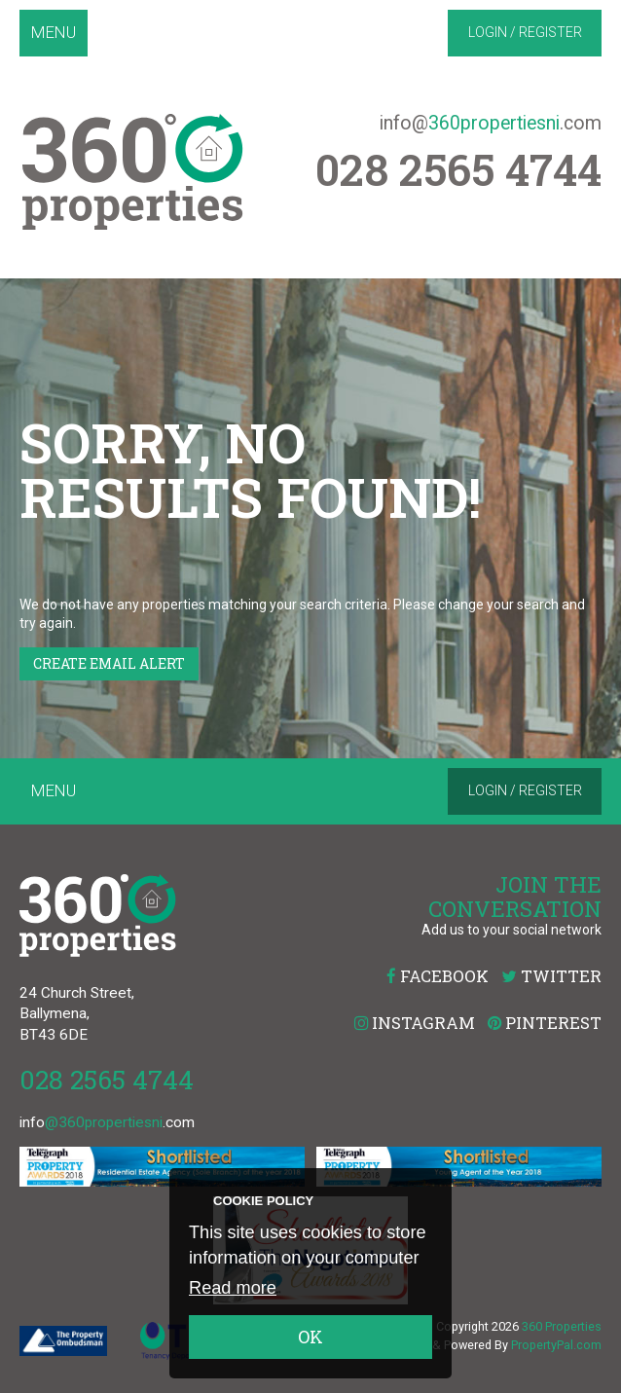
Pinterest (545, 1022)
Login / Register (525, 32)
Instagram (414, 1022)
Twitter (551, 976)
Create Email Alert (109, 663)
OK (310, 1336)
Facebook (437, 976)
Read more (232, 1288)
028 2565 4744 (106, 1079)
